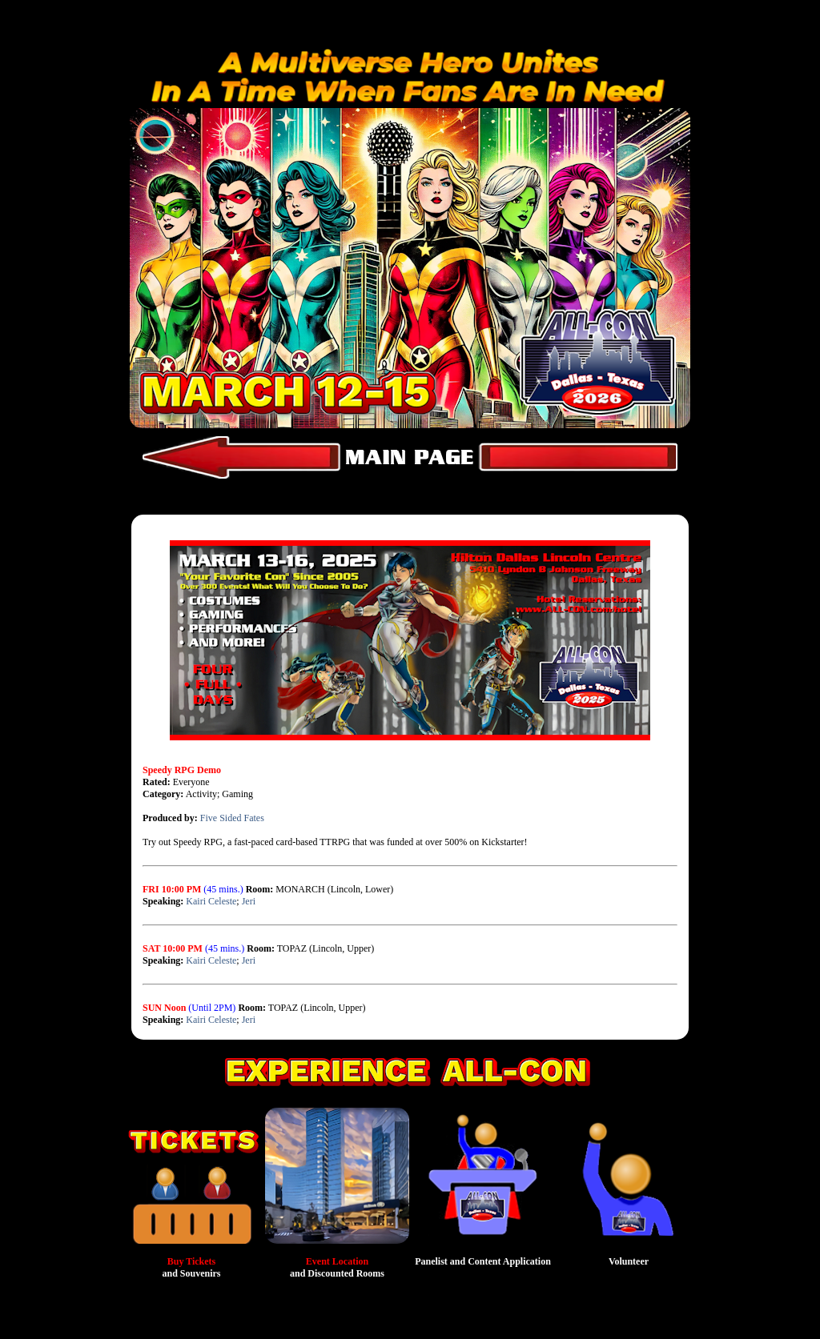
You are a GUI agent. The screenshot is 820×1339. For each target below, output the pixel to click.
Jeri (248, 901)
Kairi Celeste (211, 901)
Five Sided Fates (232, 818)
